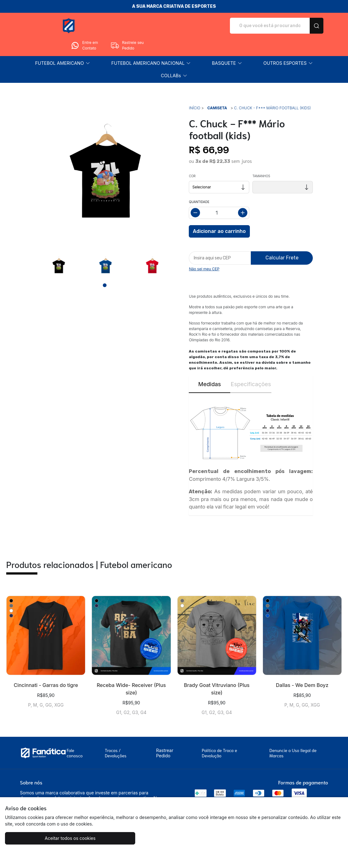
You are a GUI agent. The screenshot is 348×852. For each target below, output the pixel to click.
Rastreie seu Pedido (307, 25)
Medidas (209, 366)
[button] (63, 45)
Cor (192, 158)
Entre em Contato (264, 25)
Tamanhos (261, 158)
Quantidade (199, 184)
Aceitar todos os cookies (47, 838)
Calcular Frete (281, 240)
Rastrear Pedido (164, 735)
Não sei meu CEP (204, 251)
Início (194, 90)
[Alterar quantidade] (219, 195)
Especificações (251, 366)
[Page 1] (105, 268)
